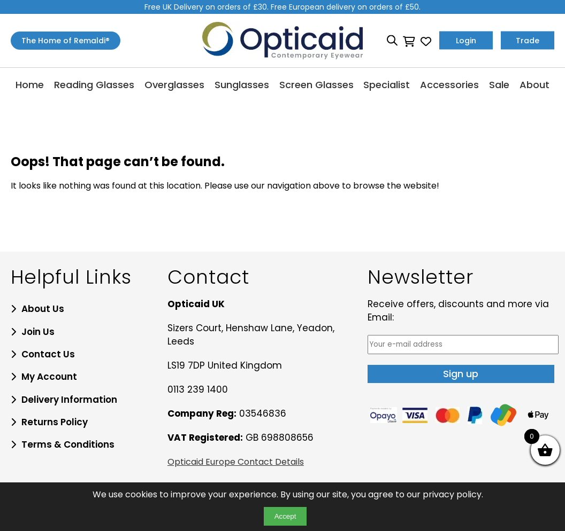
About (534, 84)
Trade (527, 40)
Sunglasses (242, 84)
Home (30, 84)
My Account (49, 376)
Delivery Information (69, 399)
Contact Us (48, 354)
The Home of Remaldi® (65, 40)
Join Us (38, 331)
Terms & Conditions (67, 444)
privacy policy (452, 494)
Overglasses (174, 84)
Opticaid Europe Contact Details (235, 462)
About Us (42, 308)
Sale (499, 84)
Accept (285, 516)
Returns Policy (54, 422)
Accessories (449, 84)
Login (466, 40)
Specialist (386, 84)
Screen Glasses (316, 84)
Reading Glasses (94, 84)
